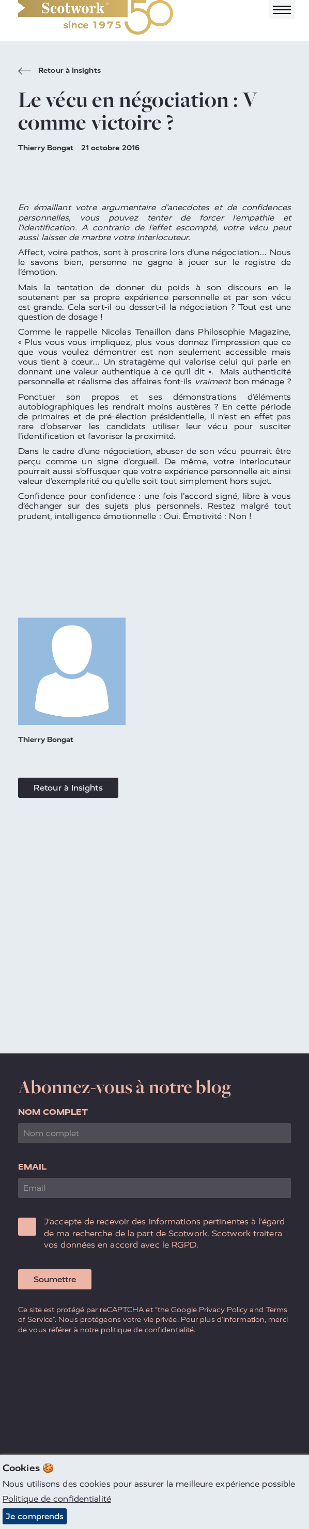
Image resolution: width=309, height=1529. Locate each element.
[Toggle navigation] (282, 9)
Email (32, 1167)
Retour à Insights (59, 71)
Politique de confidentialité (57, 1499)
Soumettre (55, 1279)
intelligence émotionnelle (106, 516)
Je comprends (35, 1516)
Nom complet (53, 1112)
